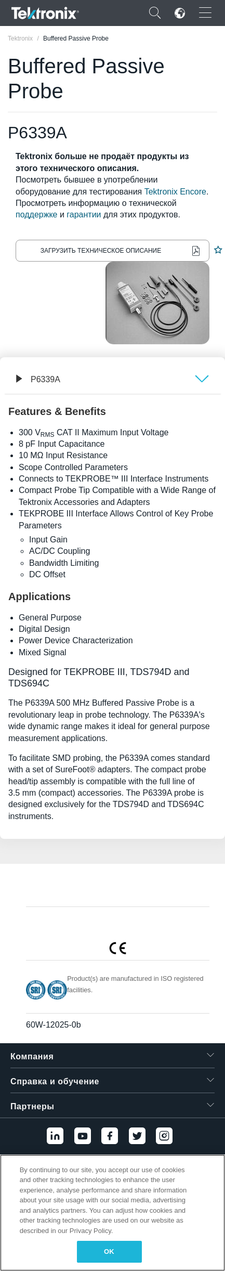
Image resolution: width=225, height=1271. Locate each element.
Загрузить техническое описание (101, 250)
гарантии (84, 214)
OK (109, 1251)
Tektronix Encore (175, 191)
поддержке (36, 214)
